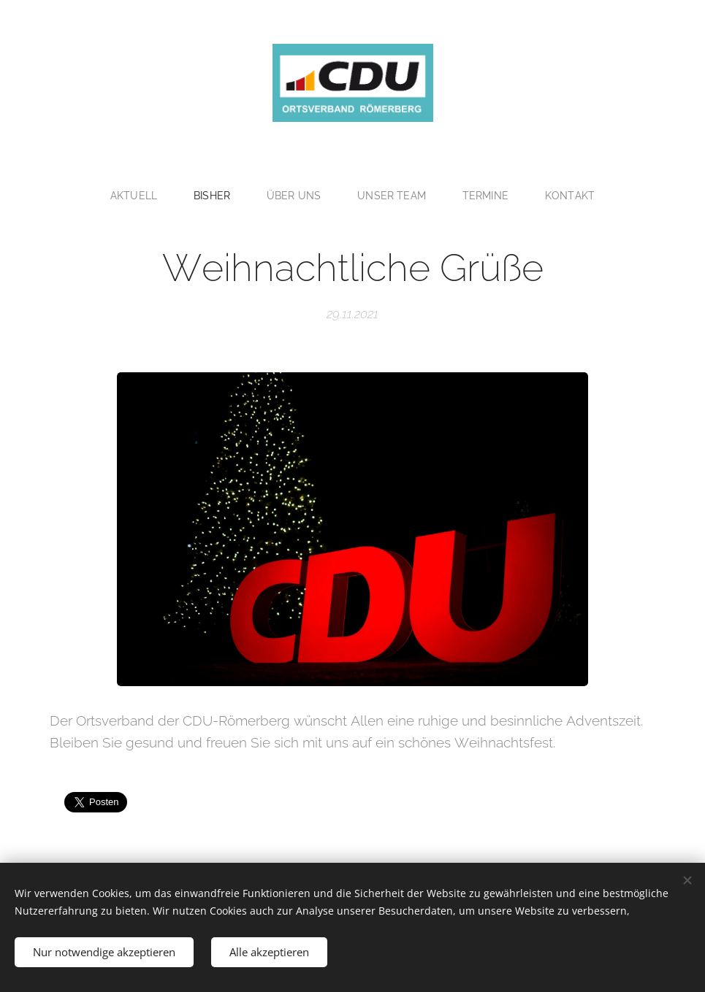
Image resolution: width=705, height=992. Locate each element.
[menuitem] (135, 195)
